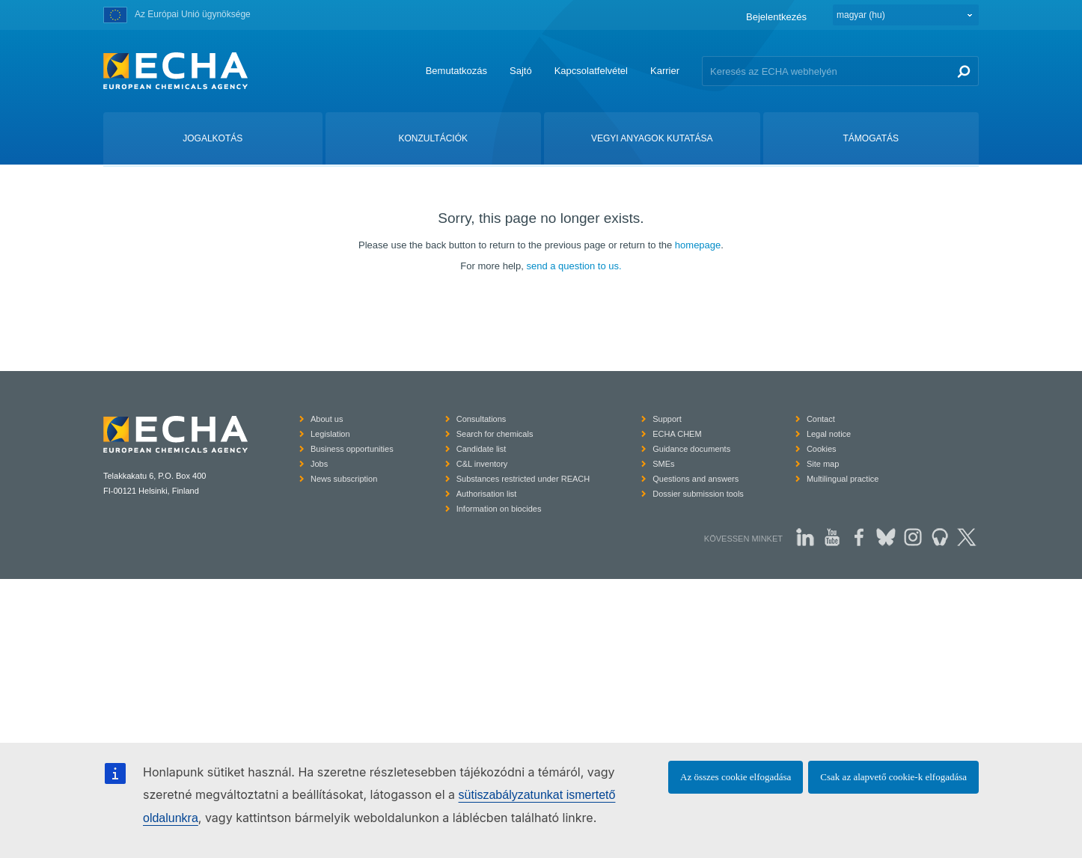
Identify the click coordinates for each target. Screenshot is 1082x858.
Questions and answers (695, 478)
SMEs (663, 463)
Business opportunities (352, 448)
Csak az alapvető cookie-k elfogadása (893, 776)
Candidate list (481, 448)
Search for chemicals (495, 433)
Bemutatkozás (456, 70)
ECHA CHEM (676, 433)
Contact (821, 418)
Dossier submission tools (698, 493)
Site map (823, 463)
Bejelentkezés (776, 16)
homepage (698, 245)
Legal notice (829, 433)
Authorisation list (486, 493)
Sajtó (521, 70)
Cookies (822, 448)
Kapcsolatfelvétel (591, 70)
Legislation (330, 433)
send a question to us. (573, 266)
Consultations (481, 418)
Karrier (664, 70)
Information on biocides (499, 508)
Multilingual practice (843, 478)
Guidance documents (691, 448)
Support (667, 418)
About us (327, 418)
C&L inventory (482, 463)
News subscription (344, 478)
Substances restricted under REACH (523, 478)
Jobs (319, 463)
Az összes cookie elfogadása (735, 776)
